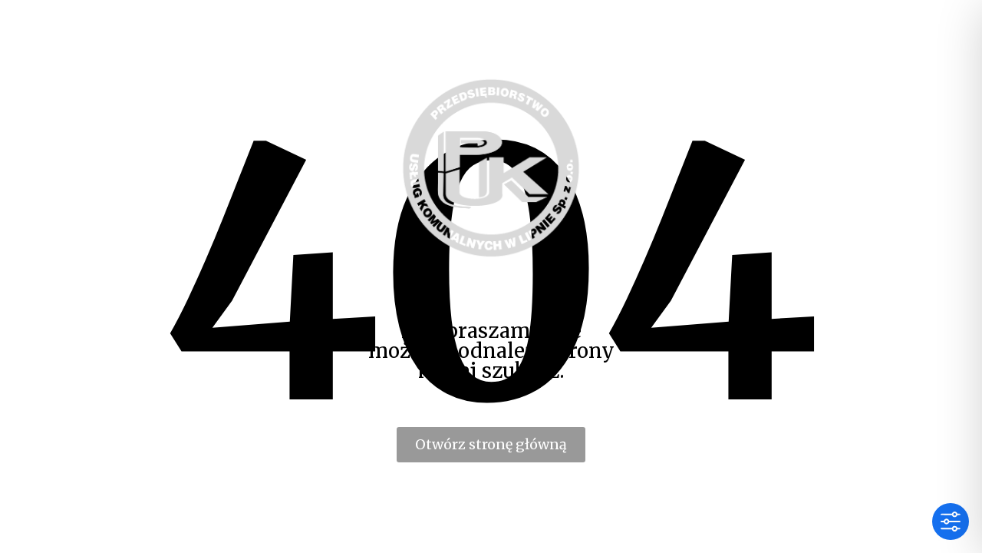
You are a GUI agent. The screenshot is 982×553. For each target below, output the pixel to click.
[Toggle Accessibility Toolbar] (950, 521)
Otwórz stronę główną (491, 444)
